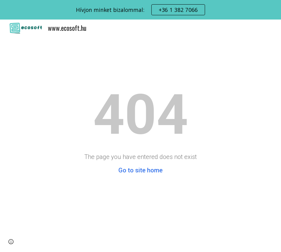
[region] (140, 10)
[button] (11, 241)
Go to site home (140, 170)
